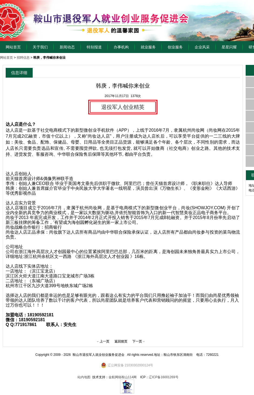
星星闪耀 (229, 47)
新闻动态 (67, 47)
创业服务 (175, 47)
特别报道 (94, 47)
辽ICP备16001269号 (163, 377)
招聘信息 (23, 57)
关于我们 (40, 47)
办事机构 (121, 47)
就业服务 (148, 47)
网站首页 (13, 47)
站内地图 (83, 377)
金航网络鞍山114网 (123, 377)
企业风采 (202, 47)
